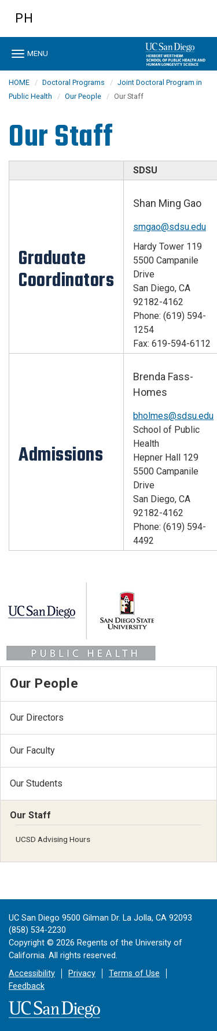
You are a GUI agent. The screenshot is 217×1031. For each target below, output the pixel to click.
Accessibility (32, 973)
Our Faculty (32, 750)
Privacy (81, 973)
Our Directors (37, 717)
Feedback (27, 986)
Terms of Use (134, 973)
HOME (19, 82)
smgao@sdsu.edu (169, 226)
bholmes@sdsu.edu (173, 415)
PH (24, 18)
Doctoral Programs (73, 82)
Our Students (36, 783)
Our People (83, 96)
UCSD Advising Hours (53, 839)
